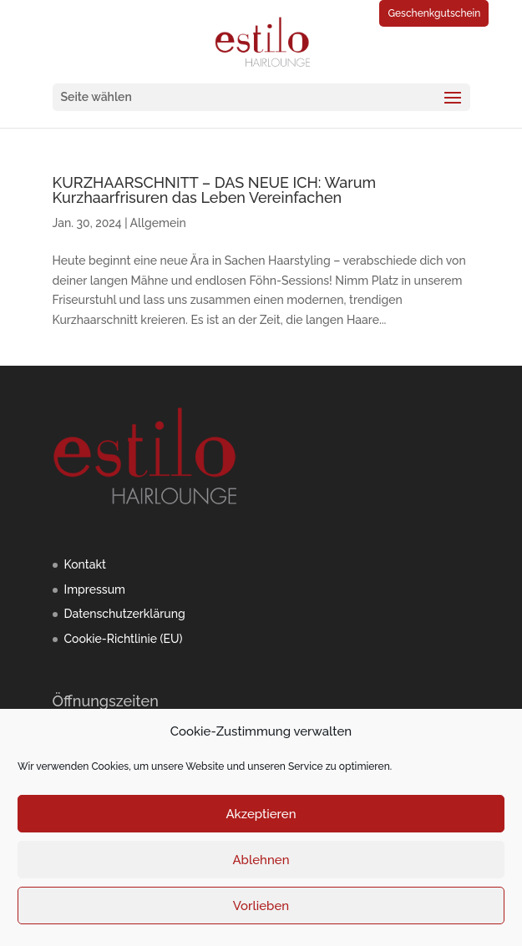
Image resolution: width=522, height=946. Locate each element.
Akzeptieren (261, 814)
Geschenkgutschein (434, 13)
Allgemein (158, 223)
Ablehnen (260, 860)
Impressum (95, 589)
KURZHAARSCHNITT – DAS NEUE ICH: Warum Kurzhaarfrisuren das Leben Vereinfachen (215, 190)
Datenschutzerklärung (124, 613)
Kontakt (85, 564)
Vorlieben (261, 905)
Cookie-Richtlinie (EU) (123, 638)
